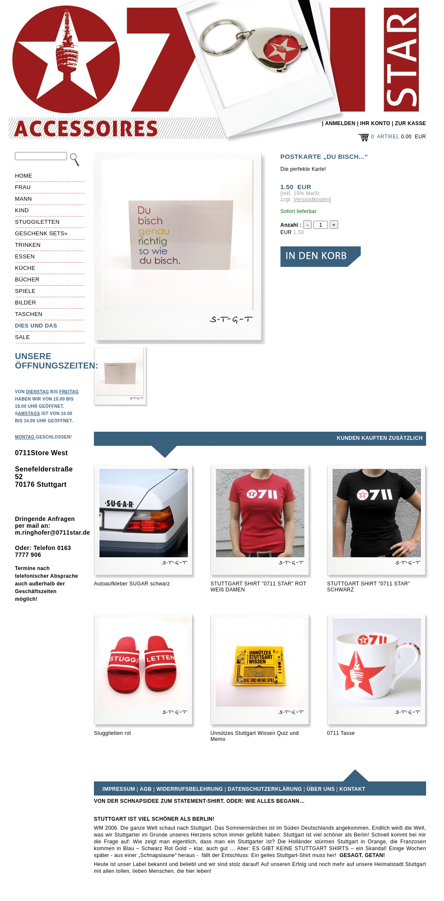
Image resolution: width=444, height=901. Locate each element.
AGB (146, 789)
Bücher (27, 279)
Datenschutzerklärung (265, 789)
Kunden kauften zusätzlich (380, 438)
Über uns (321, 789)
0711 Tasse (341, 733)
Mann (23, 199)
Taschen (28, 314)
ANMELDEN (340, 123)
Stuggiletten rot (112, 733)
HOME (23, 176)
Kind (22, 210)
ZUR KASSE (410, 123)
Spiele (25, 291)
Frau (23, 187)
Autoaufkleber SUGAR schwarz (132, 584)
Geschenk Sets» (41, 233)
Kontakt (352, 789)
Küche (25, 268)
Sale (22, 337)
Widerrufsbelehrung (189, 789)
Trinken (28, 245)
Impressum (118, 789)
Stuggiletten (37, 222)
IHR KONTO (375, 123)
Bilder (25, 302)
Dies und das (36, 325)
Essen (25, 256)
